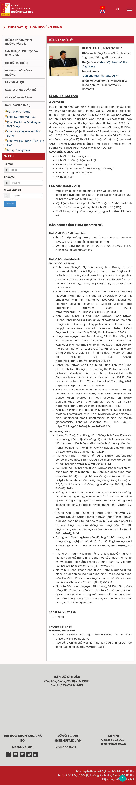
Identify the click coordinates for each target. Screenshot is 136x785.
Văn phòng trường (18, 97)
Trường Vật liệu (22, 12)
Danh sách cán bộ (18, 105)
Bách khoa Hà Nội (20, 9)
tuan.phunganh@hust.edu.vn (100, 75)
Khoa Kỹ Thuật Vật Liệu (21, 117)
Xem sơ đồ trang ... (67, 747)
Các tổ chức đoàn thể (20, 90)
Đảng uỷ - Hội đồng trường (18, 72)
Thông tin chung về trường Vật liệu (18, 41)
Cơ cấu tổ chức (16, 63)
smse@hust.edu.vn (115, 744)
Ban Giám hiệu (14, 82)
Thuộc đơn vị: (12, 190)
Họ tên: (8, 164)
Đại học (15, 6)
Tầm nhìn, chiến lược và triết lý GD (21, 53)
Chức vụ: (9, 177)
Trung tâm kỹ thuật (19, 150)
